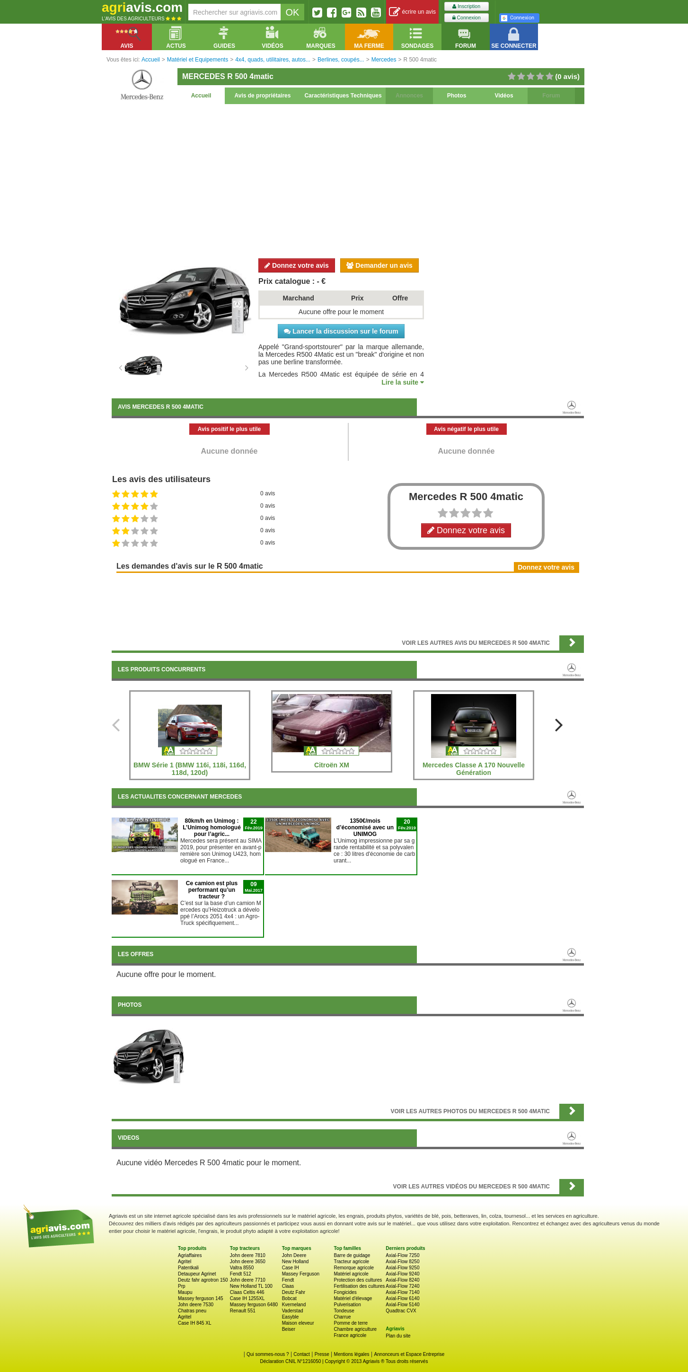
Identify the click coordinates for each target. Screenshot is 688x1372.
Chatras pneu (192, 1310)
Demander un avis (379, 265)
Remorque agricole (354, 1267)
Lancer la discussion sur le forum (341, 331)
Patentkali (188, 1267)
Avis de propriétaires (263, 95)
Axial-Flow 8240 (402, 1280)
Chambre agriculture (355, 1329)
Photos (457, 95)
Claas (288, 1286)
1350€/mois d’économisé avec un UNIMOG (365, 827)
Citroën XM (331, 765)
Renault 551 (243, 1310)
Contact (301, 1354)
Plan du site (398, 1335)
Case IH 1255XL (247, 1298)
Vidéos (503, 95)
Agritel (184, 1261)
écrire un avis (412, 12)
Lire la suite (402, 382)
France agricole (350, 1335)
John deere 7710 (247, 1280)
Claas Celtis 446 (247, 1292)
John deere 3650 (247, 1261)
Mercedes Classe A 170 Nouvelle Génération (474, 768)
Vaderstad (292, 1310)
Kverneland (294, 1304)
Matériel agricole (351, 1273)
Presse (322, 1354)
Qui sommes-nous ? (268, 1354)
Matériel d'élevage (353, 1298)
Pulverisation (347, 1304)
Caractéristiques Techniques (342, 95)
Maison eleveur (298, 1323)
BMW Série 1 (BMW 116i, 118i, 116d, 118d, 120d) (189, 768)
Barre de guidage (352, 1255)
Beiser (288, 1329)
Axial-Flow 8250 (402, 1261)
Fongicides (345, 1292)
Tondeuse (344, 1310)
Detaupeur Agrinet (197, 1273)
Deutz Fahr (293, 1292)
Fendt (288, 1280)
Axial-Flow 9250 (402, 1267)
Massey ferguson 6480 (254, 1304)
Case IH (290, 1267)
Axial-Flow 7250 (402, 1255)
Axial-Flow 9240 (402, 1273)
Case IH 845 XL (195, 1323)
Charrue (342, 1316)
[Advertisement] (347, 180)
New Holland (295, 1261)
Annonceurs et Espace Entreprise (409, 1354)
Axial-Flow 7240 (402, 1286)
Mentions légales (352, 1354)
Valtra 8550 (242, 1267)
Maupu (185, 1292)
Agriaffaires (190, 1255)
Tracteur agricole (351, 1261)
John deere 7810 (247, 1255)
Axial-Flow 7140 (402, 1292)
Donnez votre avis (297, 265)
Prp (181, 1286)
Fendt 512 (240, 1273)
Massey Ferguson (300, 1273)
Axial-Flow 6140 (402, 1298)
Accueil (201, 95)
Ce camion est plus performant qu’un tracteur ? (212, 890)
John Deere (294, 1255)
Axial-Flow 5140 (402, 1304)
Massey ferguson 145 (200, 1298)
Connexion (466, 18)
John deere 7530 (195, 1304)
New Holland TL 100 (251, 1286)
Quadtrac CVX (401, 1310)
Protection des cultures (358, 1280)
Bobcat (289, 1298)
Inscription (466, 6)
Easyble (290, 1316)
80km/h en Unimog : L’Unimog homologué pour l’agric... (212, 827)
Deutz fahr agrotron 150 (203, 1280)
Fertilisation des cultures (359, 1286)
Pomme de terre (351, 1323)
